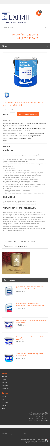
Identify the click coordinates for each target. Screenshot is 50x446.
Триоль (4, 408)
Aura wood (5, 402)
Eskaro (4, 397)
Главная (4, 376)
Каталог (4, 379)
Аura (3, 399)
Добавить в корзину (28, 114)
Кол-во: (6, 114)
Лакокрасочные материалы (15, 246)
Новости (4, 382)
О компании (5, 388)
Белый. (9, 121)
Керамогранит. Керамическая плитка (19, 241)
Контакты (5, 385)
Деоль (4, 405)
